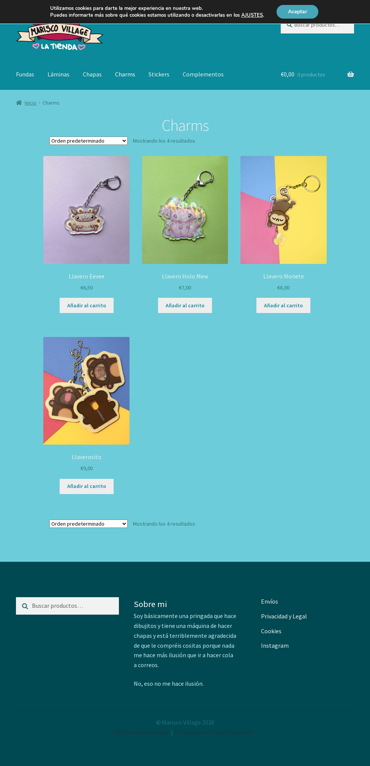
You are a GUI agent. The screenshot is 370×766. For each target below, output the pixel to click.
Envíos (269, 601)
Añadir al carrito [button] (86, 305)
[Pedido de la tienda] (88, 141)
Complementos (203, 74)
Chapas (92, 74)
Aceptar (297, 11)
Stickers (159, 74)
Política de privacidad (141, 732)
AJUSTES (252, 15)
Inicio (30, 102)
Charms (125, 74)
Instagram (275, 645)
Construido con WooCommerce (214, 732)
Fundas (25, 74)
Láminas (58, 74)
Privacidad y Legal (284, 616)
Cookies (271, 631)
